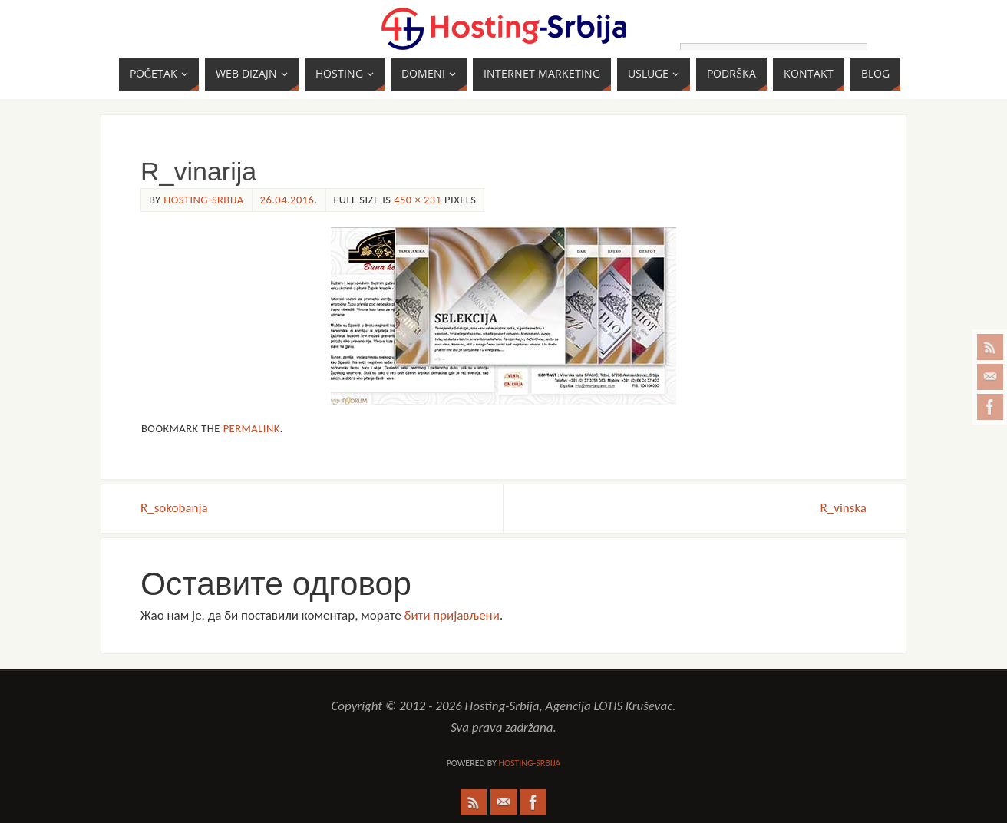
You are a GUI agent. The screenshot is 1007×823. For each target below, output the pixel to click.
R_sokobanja (174, 508)
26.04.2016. (289, 200)
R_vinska (843, 508)
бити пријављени (451, 615)
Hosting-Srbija (203, 200)
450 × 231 (417, 200)
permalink (251, 428)
